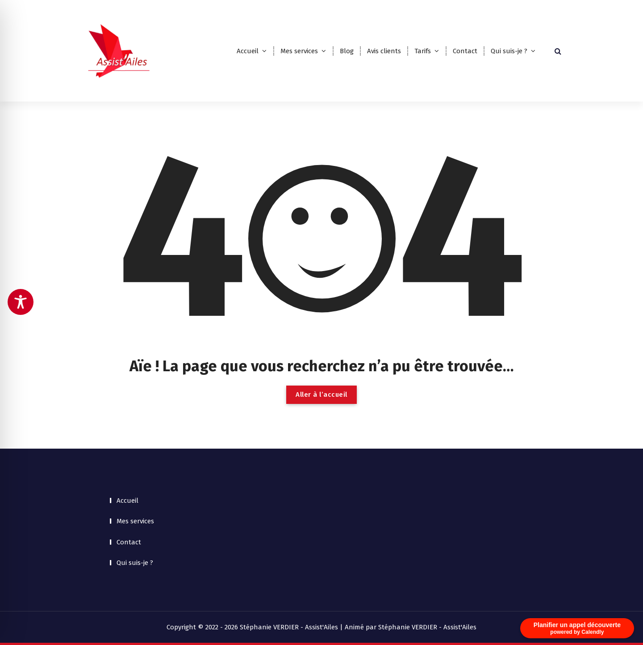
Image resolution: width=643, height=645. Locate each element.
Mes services (299, 51)
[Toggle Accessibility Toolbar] (20, 302)
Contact (465, 51)
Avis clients (384, 51)
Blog (347, 51)
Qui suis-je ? (509, 51)
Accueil (248, 51)
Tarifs (422, 51)
